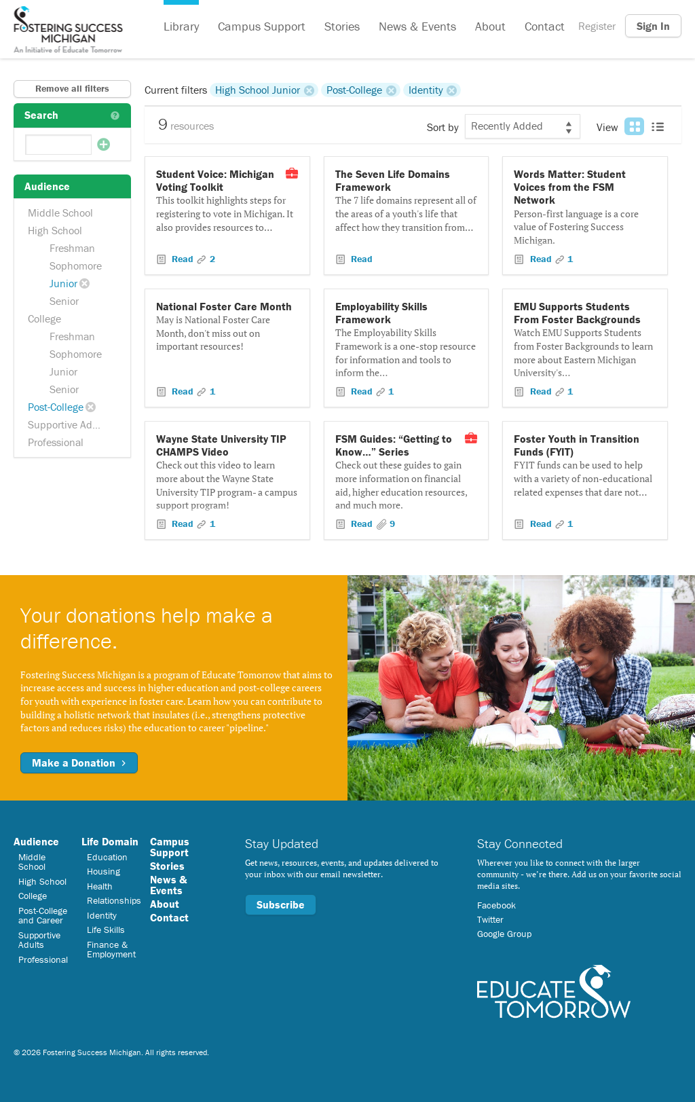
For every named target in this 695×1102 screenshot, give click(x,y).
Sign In (653, 26)
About (490, 26)
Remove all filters (72, 88)
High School (55, 230)
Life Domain (109, 841)
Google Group (504, 933)
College (44, 318)
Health (100, 886)
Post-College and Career (42, 915)
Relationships (114, 900)
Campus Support (261, 26)
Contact (545, 26)
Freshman (72, 248)
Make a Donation (79, 762)
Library (181, 26)
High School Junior (257, 89)
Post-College (55, 407)
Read (182, 259)
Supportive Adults (68, 424)
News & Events (417, 26)
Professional (55, 442)
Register (597, 25)
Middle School (60, 212)
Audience (36, 841)
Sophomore (76, 265)
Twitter (490, 919)
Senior (64, 301)
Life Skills (106, 929)
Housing (103, 871)
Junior (63, 283)
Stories (342, 26)
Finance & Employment (111, 949)
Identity (426, 89)
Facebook (496, 905)
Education (107, 857)
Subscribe (281, 904)
